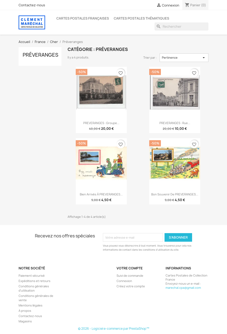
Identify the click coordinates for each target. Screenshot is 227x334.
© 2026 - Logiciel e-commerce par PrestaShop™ (113, 328)
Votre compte (130, 268)
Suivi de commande (130, 276)
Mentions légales (30, 305)
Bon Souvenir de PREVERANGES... (174, 194)
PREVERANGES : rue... (174, 123)
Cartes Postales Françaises (82, 18)
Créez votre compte (131, 286)
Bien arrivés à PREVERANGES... (101, 194)
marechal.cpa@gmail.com (183, 288)
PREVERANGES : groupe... (101, 123)
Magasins (25, 321)
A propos (25, 311)
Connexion (124, 281)
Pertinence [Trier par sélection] (184, 57)
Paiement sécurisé (32, 276)
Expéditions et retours (34, 281)
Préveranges (40, 54)
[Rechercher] (181, 26)
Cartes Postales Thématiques (141, 18)
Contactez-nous (32, 5)
